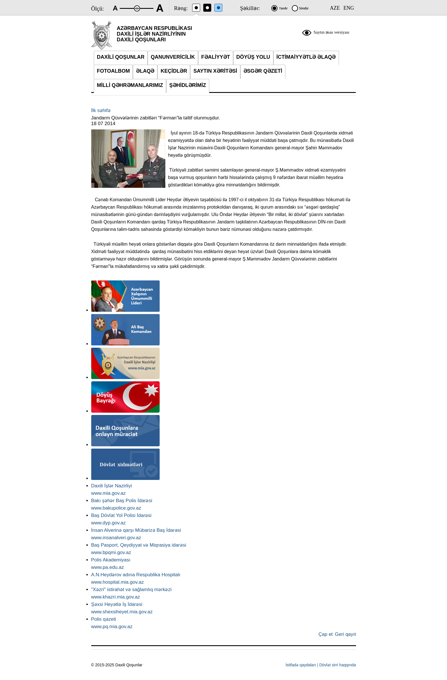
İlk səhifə (101, 110)
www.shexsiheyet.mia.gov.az (122, 611)
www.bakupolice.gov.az (116, 508)
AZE (335, 8)
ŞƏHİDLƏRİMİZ (187, 85)
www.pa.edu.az (107, 567)
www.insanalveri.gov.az (116, 537)
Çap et (325, 634)
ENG (349, 8)
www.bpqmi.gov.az (111, 552)
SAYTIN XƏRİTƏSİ (215, 71)
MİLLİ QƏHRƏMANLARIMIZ (130, 85)
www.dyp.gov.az (108, 523)
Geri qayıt (345, 634)
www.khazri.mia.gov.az (115, 597)
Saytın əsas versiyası (332, 32)
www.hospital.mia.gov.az (117, 582)
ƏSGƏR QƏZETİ (262, 71)
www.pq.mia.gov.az (112, 626)
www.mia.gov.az (108, 493)
